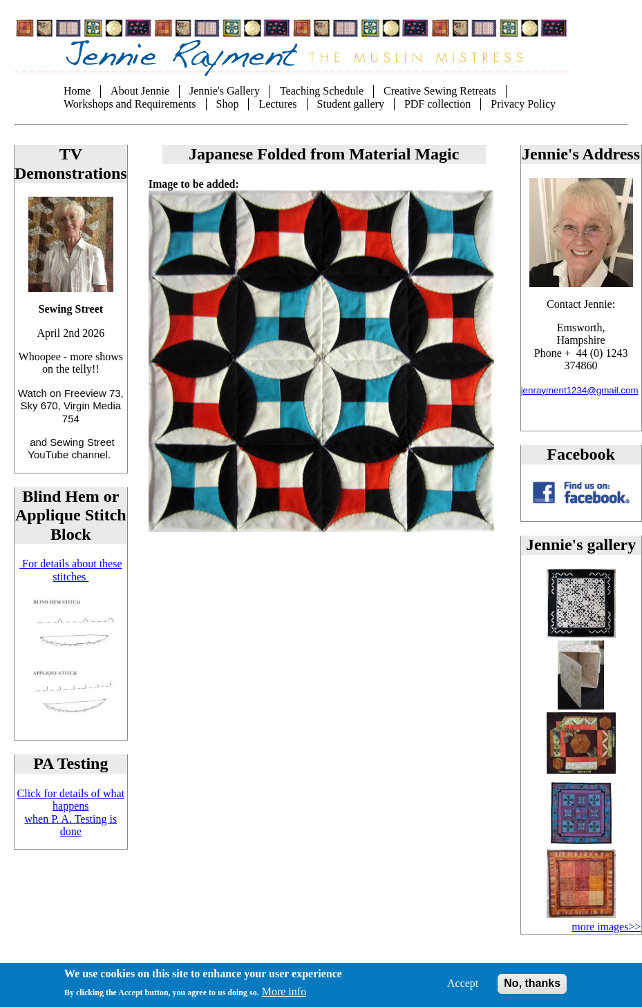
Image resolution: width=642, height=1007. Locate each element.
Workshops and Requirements (130, 104)
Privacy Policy (523, 104)
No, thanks (532, 991)
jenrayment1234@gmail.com (580, 390)
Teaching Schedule (322, 91)
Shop (227, 104)
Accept (462, 991)
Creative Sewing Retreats (440, 91)
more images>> (606, 926)
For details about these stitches (70, 570)
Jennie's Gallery (224, 91)
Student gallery (350, 104)
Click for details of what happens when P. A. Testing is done (71, 812)
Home (77, 91)
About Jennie (140, 91)
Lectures (277, 104)
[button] (581, 634)
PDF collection (437, 104)
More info (284, 998)
